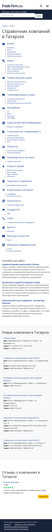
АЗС (8, 112)
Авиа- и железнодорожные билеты (18, 67)
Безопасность (11, 201)
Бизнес (8, 43)
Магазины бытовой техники (16, 82)
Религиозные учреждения (16, 151)
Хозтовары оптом (13, 90)
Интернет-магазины (14, 196)
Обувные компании (14, 161)
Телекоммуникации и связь (18, 94)
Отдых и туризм (13, 166)
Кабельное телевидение (15, 127)
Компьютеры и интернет (17, 190)
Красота (8, 227)
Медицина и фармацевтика (19, 244)
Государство (11, 209)
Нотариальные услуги (14, 56)
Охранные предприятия (15, 205)
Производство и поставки (18, 157)
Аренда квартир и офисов (16, 140)
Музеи (9, 240)
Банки (9, 50)
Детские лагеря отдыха (14, 170)
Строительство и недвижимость (21, 131)
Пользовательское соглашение (16, 529)
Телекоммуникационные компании (19, 103)
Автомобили (11, 107)
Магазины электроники (15, 84)
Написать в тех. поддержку (25, 524)
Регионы (5, 12)
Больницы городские (14, 251)
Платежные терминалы (15, 65)
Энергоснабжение (13, 71)
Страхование (11, 52)
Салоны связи (11, 101)
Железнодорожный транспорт (17, 185)
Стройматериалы (13, 136)
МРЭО (9, 114)
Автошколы (11, 116)
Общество (10, 146)
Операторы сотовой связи (15, 99)
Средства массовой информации (21, 122)
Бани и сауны (11, 172)
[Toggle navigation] (47, 6)
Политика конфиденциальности (16, 527)
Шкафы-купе (11, 88)
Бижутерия (10, 231)
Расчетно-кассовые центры (16, 73)
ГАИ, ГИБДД (11, 118)
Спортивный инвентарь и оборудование (21, 222)
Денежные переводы (14, 54)
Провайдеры (11, 194)
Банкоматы (11, 48)
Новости (7, 524)
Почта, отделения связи (15, 69)
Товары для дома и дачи (17, 78)
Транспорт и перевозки (17, 181)
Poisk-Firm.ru (12, 6)
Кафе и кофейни (12, 174)
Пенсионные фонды (13, 153)
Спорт (8, 218)
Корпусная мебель (13, 86)
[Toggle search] (41, 6)
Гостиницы (10, 176)
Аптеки (9, 249)
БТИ (8, 142)
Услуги (8, 60)
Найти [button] (38, 16)
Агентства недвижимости (15, 138)
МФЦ (8, 214)
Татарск (23, 12)
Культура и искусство (15, 236)
